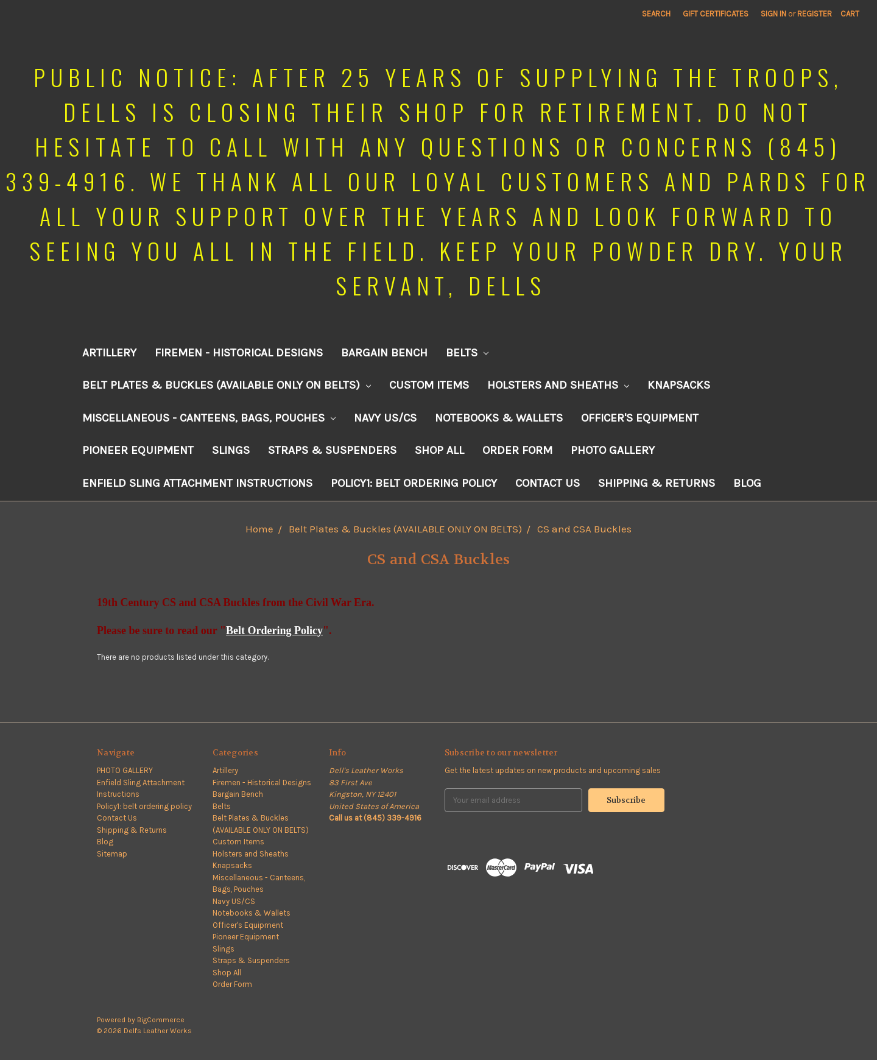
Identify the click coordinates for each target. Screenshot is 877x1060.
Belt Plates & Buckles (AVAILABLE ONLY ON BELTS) (226, 385)
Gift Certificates (715, 13)
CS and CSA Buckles (584, 529)
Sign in (773, 13)
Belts (467, 352)
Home (259, 529)
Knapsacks (678, 385)
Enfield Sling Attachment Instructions (197, 483)
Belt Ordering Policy (274, 630)
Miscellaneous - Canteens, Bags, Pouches (209, 418)
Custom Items (429, 385)
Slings (231, 450)
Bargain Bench (384, 352)
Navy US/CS (385, 418)
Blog (747, 483)
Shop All (439, 450)
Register (814, 13)
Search (656, 13)
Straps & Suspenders (332, 450)
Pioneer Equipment (138, 450)
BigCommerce (161, 1020)
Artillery (109, 352)
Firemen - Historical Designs (239, 352)
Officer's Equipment (640, 418)
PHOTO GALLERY (613, 450)
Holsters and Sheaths (558, 385)
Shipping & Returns (656, 483)
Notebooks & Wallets (499, 418)
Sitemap (112, 853)
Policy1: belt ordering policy (414, 483)
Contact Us (547, 483)
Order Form (517, 450)
